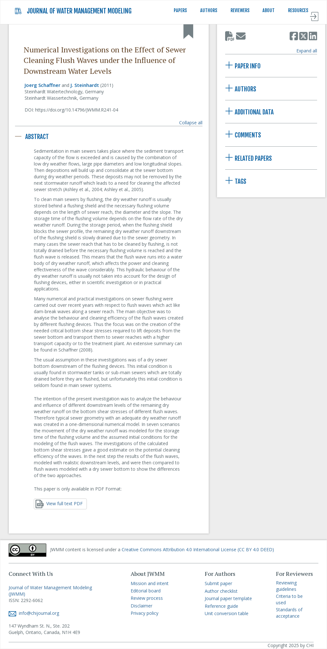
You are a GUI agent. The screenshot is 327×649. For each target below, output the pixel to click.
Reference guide (221, 606)
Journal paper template (228, 598)
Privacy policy (144, 613)
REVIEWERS (240, 10)
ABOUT (268, 10)
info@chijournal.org (34, 613)
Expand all (306, 51)
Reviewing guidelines (286, 586)
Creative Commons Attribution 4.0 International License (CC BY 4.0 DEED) (198, 549)
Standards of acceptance (289, 613)
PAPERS (180, 10)
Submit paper (218, 583)
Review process (147, 598)
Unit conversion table (226, 613)
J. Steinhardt (85, 85)
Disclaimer (141, 606)
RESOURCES (298, 10)
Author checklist (221, 591)
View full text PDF (59, 503)
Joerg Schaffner (42, 85)
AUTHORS (208, 10)
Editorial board (146, 591)
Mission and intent (150, 583)
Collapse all (190, 123)
